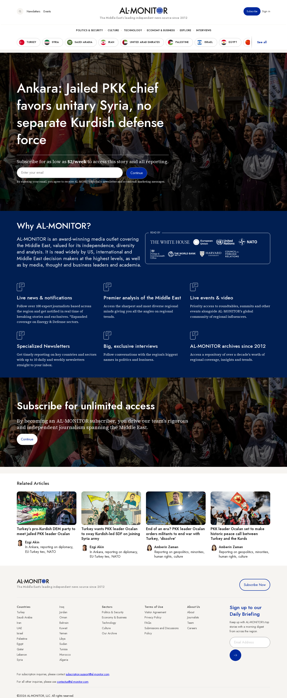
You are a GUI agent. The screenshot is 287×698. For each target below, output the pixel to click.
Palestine (22, 639)
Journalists (193, 617)
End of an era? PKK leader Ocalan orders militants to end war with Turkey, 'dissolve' (175, 533)
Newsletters (33, 12)
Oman (63, 617)
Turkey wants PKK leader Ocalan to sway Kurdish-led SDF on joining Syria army (110, 533)
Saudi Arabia (24, 617)
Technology (133, 31)
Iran (19, 623)
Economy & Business (161, 31)
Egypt (20, 644)
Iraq (61, 607)
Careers (192, 628)
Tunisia (63, 649)
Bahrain (64, 623)
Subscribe (252, 12)
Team (190, 623)
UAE (19, 628)
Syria (20, 660)
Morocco (65, 655)
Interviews (203, 31)
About (190, 612)
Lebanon (22, 655)
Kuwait (63, 628)
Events (47, 12)
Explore (185, 31)
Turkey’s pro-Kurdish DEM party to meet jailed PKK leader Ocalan (46, 531)
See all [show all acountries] (262, 43)
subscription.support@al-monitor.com (87, 674)
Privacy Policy (153, 617)
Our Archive (109, 633)
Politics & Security (89, 31)
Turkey (21, 612)
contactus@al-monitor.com (72, 682)
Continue (27, 439)
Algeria (63, 660)
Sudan (63, 644)
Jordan (63, 612)
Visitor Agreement (155, 612)
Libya (62, 639)
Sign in (266, 12)
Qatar (20, 649)
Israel (20, 633)
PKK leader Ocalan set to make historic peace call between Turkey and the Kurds (237, 533)
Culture (113, 31)
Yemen (63, 633)
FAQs (148, 623)
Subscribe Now (255, 584)
